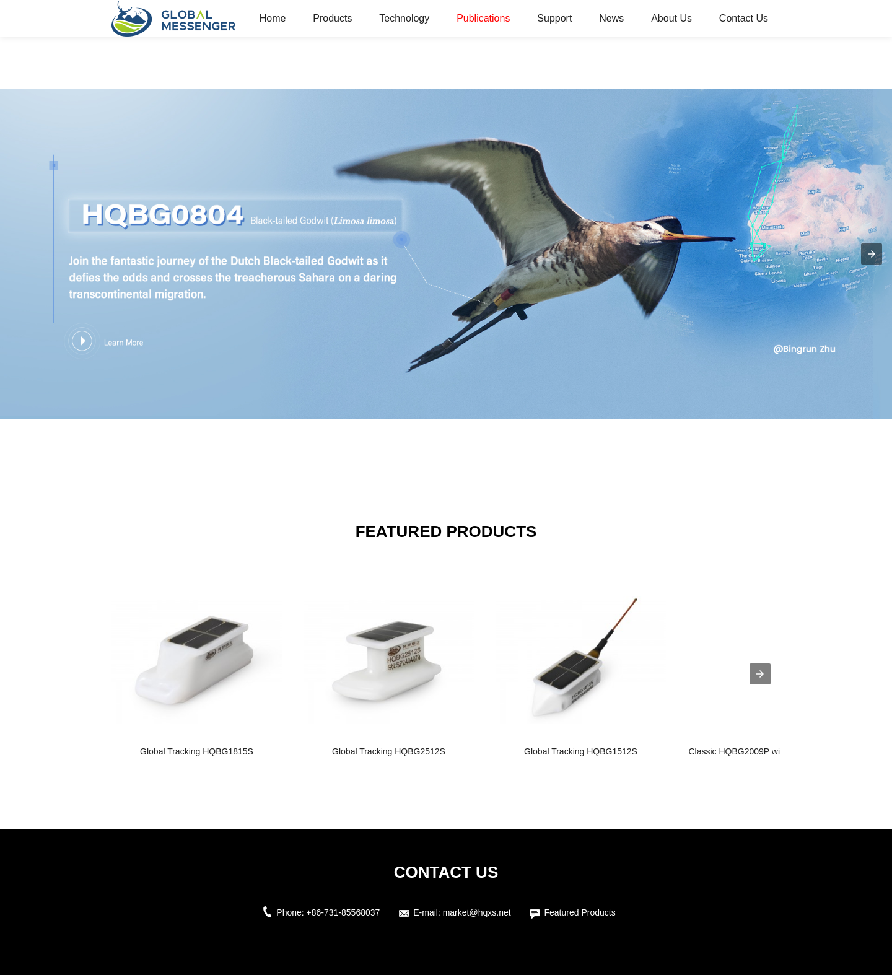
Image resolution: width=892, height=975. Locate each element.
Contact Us (743, 18)
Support (554, 18)
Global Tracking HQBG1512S (580, 751)
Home (273, 18)
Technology (404, 18)
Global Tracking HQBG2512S (388, 751)
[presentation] (760, 673)
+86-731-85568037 (343, 912)
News (611, 18)
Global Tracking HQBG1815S (196, 751)
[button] (871, 254)
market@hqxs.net (477, 912)
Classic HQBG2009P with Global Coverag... (772, 751)
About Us (671, 18)
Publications (483, 18)
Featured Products (579, 912)
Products (332, 18)
